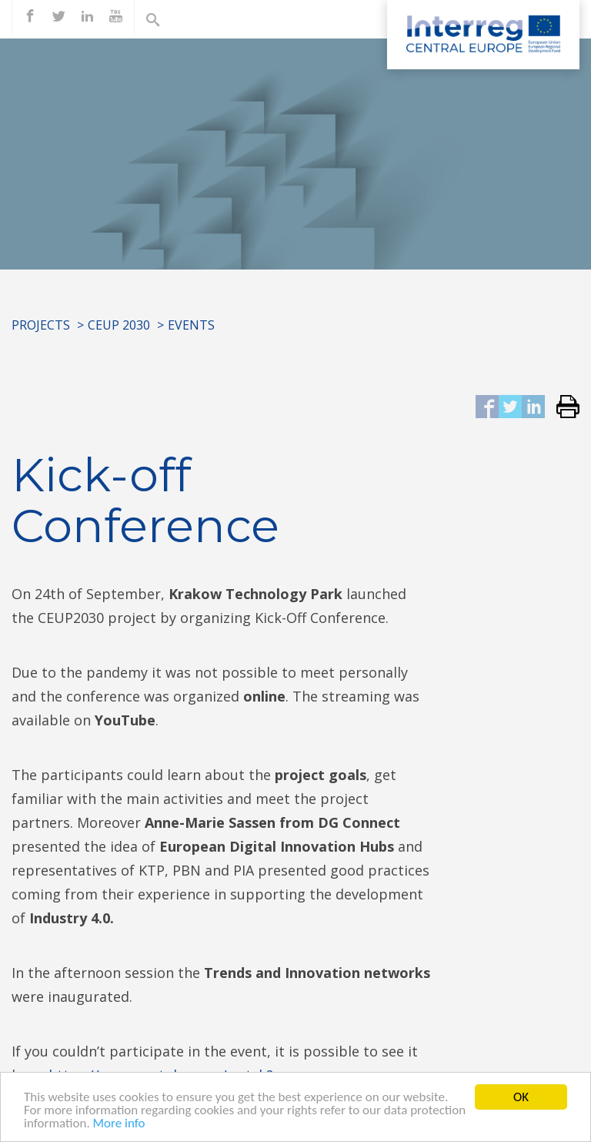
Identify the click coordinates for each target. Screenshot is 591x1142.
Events (191, 324)
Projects (41, 324)
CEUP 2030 (119, 324)
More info (119, 1125)
